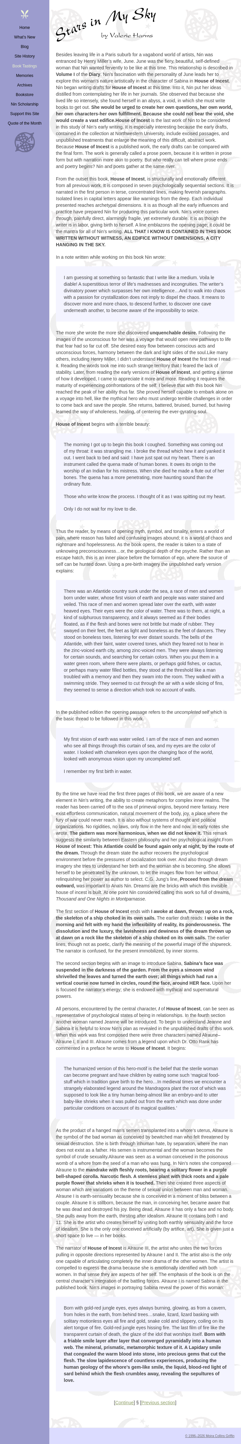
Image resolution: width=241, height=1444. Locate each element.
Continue (124, 1402)
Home (24, 27)
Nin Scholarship (24, 104)
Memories (25, 75)
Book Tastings (24, 66)
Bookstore (25, 94)
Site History (24, 56)
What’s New (24, 37)
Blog (25, 46)
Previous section (158, 1402)
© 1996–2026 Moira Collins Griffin (209, 1436)
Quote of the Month (25, 123)
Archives (24, 85)
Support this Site (24, 113)
